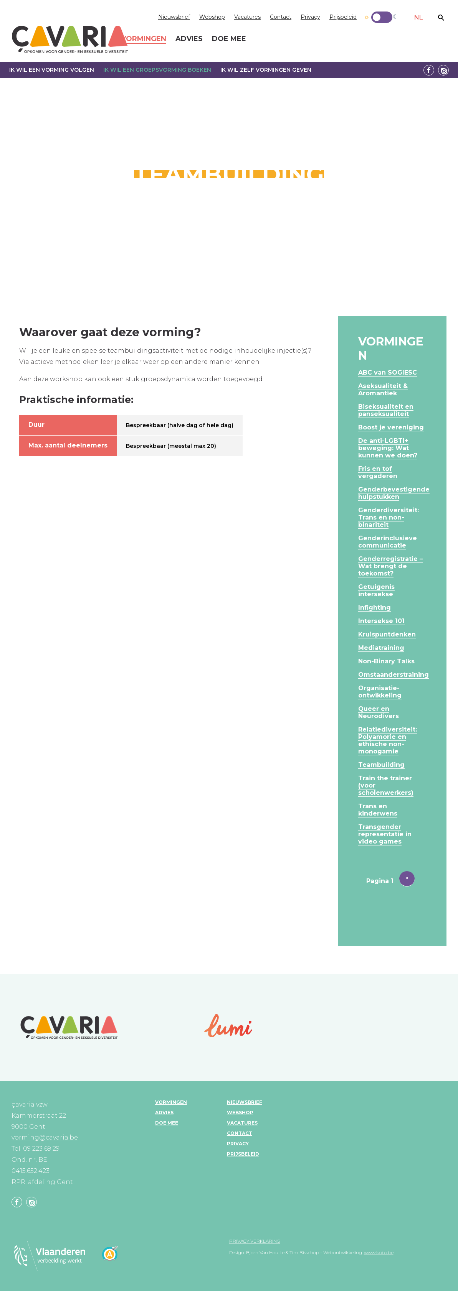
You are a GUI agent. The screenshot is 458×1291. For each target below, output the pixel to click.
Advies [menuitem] (189, 39)
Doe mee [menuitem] (229, 39)
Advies (164, 1112)
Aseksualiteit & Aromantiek (383, 389)
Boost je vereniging (391, 427)
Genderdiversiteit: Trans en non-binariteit (388, 517)
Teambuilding (381, 764)
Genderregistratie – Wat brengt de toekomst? (390, 566)
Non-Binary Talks (386, 661)
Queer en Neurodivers (378, 712)
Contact (280, 16)
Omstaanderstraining (393, 674)
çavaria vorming (70, 39)
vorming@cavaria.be (45, 1137)
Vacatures (247, 16)
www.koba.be (379, 1252)
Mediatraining (381, 647)
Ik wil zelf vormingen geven (265, 69)
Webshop (212, 16)
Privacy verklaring (254, 1241)
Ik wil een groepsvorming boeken (157, 69)
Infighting (374, 607)
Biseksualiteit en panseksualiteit (385, 410)
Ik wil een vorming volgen (51, 69)
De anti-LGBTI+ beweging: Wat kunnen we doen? (387, 448)
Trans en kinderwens (377, 810)
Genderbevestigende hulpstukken (394, 493)
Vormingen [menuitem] (143, 39)
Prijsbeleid (343, 16)
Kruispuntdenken (387, 634)
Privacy (310, 16)
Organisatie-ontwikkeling (380, 691)
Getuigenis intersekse (376, 590)
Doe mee (166, 1123)
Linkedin (443, 70)
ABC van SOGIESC (387, 372)
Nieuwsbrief (174, 16)
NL (418, 17)
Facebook (428, 70)
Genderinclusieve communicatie (387, 541)
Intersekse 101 (381, 621)
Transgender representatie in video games (385, 834)
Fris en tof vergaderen (377, 472)
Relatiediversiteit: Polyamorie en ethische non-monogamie (387, 740)
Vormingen (171, 1102)
